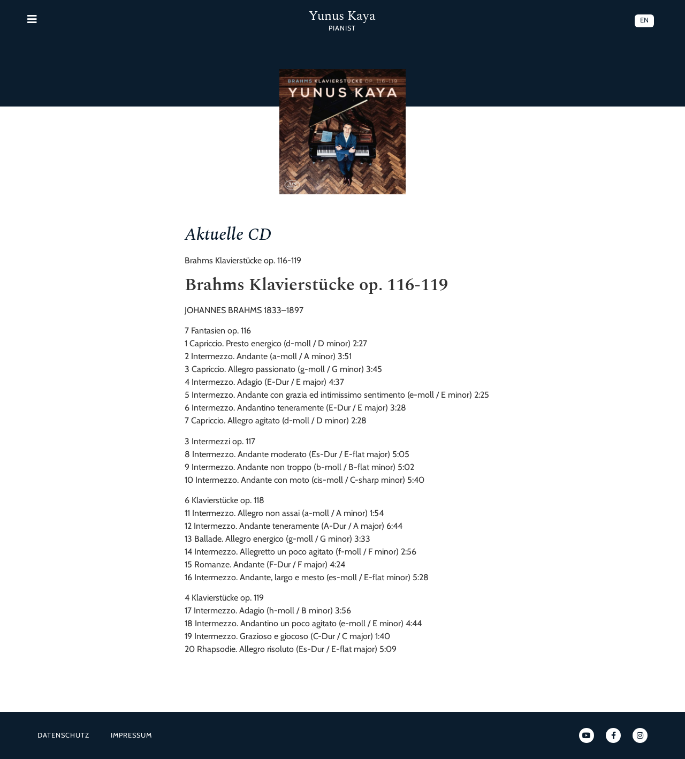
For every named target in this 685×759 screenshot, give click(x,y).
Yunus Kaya (342, 16)
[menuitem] (644, 20)
